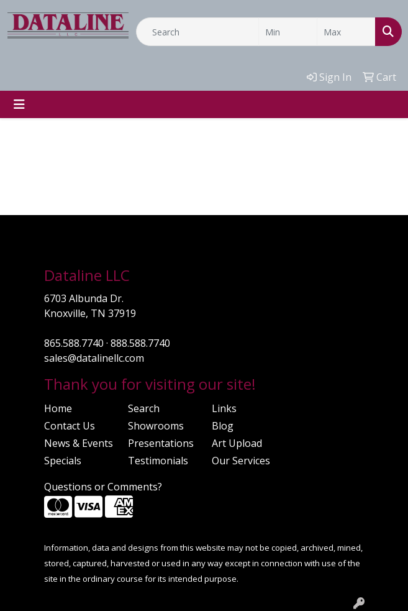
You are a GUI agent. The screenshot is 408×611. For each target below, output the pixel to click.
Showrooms (156, 426)
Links (224, 408)
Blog (222, 426)
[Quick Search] (197, 31)
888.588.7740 (140, 343)
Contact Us (69, 426)
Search (144, 408)
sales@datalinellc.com (94, 358)
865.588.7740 (74, 343)
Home (58, 408)
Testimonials (158, 460)
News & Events (78, 443)
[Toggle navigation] (19, 104)
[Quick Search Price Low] (287, 31)
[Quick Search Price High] (346, 31)
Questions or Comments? (103, 487)
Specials (62, 460)
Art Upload (237, 443)
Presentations (161, 443)
